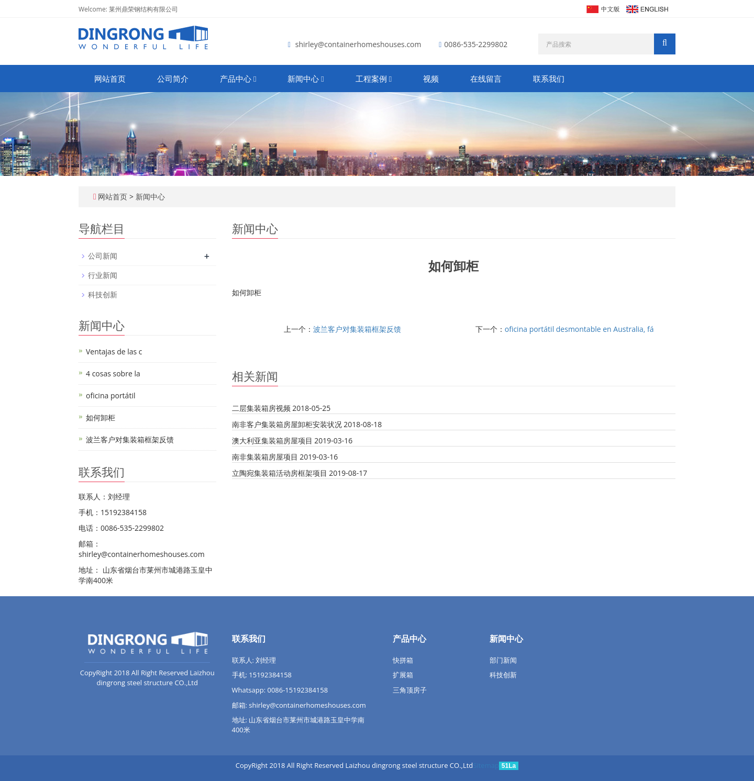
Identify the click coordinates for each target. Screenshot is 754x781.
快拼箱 (403, 660)
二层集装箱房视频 (261, 408)
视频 (431, 78)
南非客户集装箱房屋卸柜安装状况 (287, 424)
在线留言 (486, 78)
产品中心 (238, 78)
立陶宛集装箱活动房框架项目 (279, 473)
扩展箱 (403, 674)
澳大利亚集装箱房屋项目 (272, 440)
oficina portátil (110, 395)
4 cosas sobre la (113, 373)
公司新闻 (102, 256)
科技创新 (102, 294)
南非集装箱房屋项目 (265, 457)
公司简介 (172, 78)
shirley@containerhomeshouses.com (358, 44)
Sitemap (486, 765)
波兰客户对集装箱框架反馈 (357, 329)
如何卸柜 (100, 417)
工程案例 (374, 78)
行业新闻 (102, 275)
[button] (254, 78)
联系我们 (548, 78)
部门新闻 (503, 660)
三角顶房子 (410, 690)
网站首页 (110, 78)
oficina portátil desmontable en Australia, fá (579, 329)
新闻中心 (305, 78)
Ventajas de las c (114, 351)
